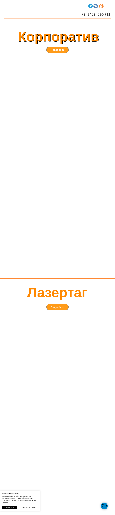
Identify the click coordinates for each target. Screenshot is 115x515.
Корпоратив (58, 36)
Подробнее (57, 49)
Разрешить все (9, 507)
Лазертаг (57, 292)
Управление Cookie (29, 507)
